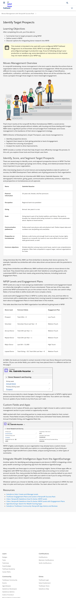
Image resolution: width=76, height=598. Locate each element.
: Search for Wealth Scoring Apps (24, 504)
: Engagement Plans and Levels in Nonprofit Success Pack (30, 497)
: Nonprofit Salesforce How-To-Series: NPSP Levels (26, 499)
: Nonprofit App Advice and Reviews (31, 506)
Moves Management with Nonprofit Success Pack (18, 13)
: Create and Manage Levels (22, 494)
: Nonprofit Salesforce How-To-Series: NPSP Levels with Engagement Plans (35, 501)
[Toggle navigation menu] (72, 8)
